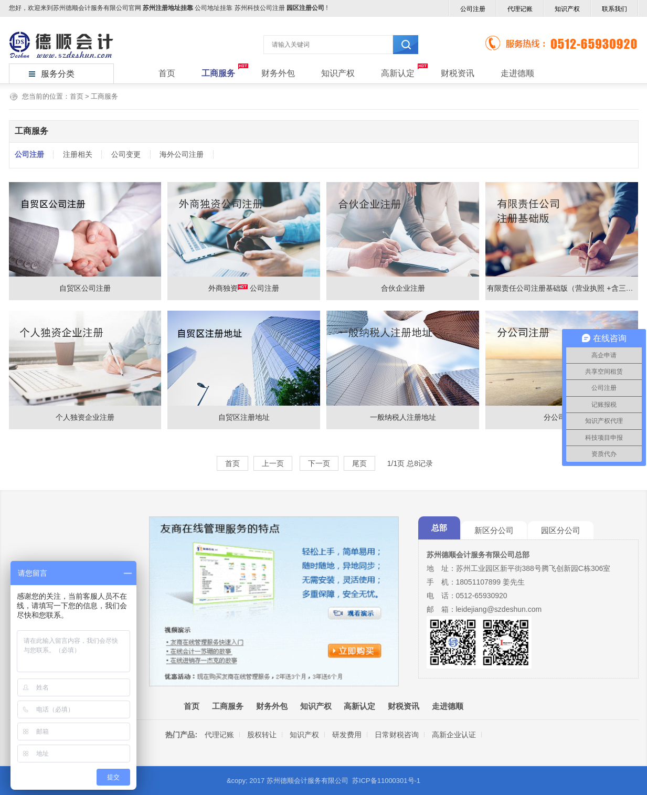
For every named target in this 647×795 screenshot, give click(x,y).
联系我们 (614, 9)
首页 (166, 73)
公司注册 (472, 9)
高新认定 (398, 73)
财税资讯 (457, 73)
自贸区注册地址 (244, 417)
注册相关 (77, 154)
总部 (439, 527)
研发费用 (347, 734)
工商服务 (218, 73)
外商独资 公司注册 (243, 288)
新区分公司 (494, 530)
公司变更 (126, 154)
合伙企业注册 (403, 288)
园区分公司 (560, 530)
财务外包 (278, 73)
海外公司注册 (182, 154)
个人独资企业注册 (85, 417)
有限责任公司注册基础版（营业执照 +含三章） (563, 288)
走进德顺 (517, 73)
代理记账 (520, 9)
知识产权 (567, 9)
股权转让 (262, 734)
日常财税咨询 (397, 734)
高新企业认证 (454, 734)
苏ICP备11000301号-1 (386, 781)
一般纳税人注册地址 (403, 417)
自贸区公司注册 (85, 288)
